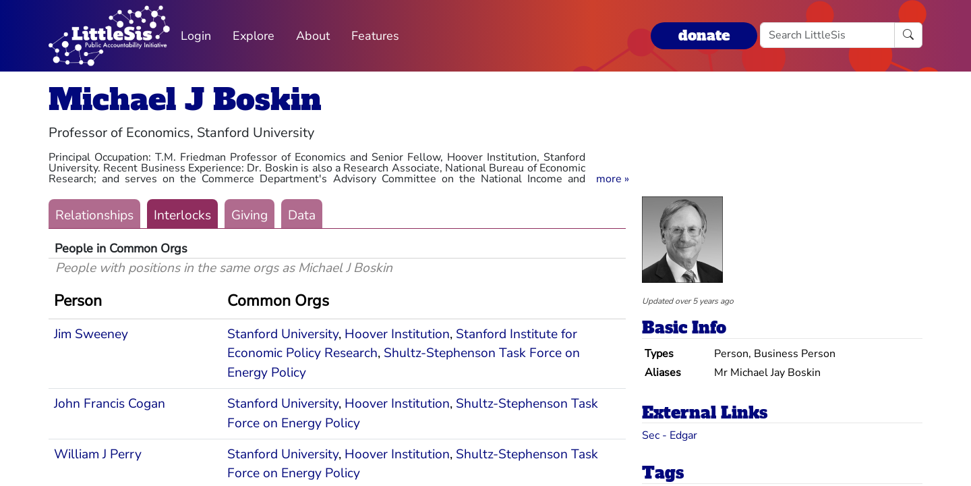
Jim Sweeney (91, 334)
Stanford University (283, 334)
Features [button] (375, 36)
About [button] (313, 36)
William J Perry (98, 454)
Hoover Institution (397, 334)
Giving (249, 215)
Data (302, 215)
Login (196, 36)
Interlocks (182, 215)
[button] (612, 178)
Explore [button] (253, 36)
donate (704, 35)
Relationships (94, 215)
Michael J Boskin (185, 99)
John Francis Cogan (109, 403)
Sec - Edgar (669, 435)
